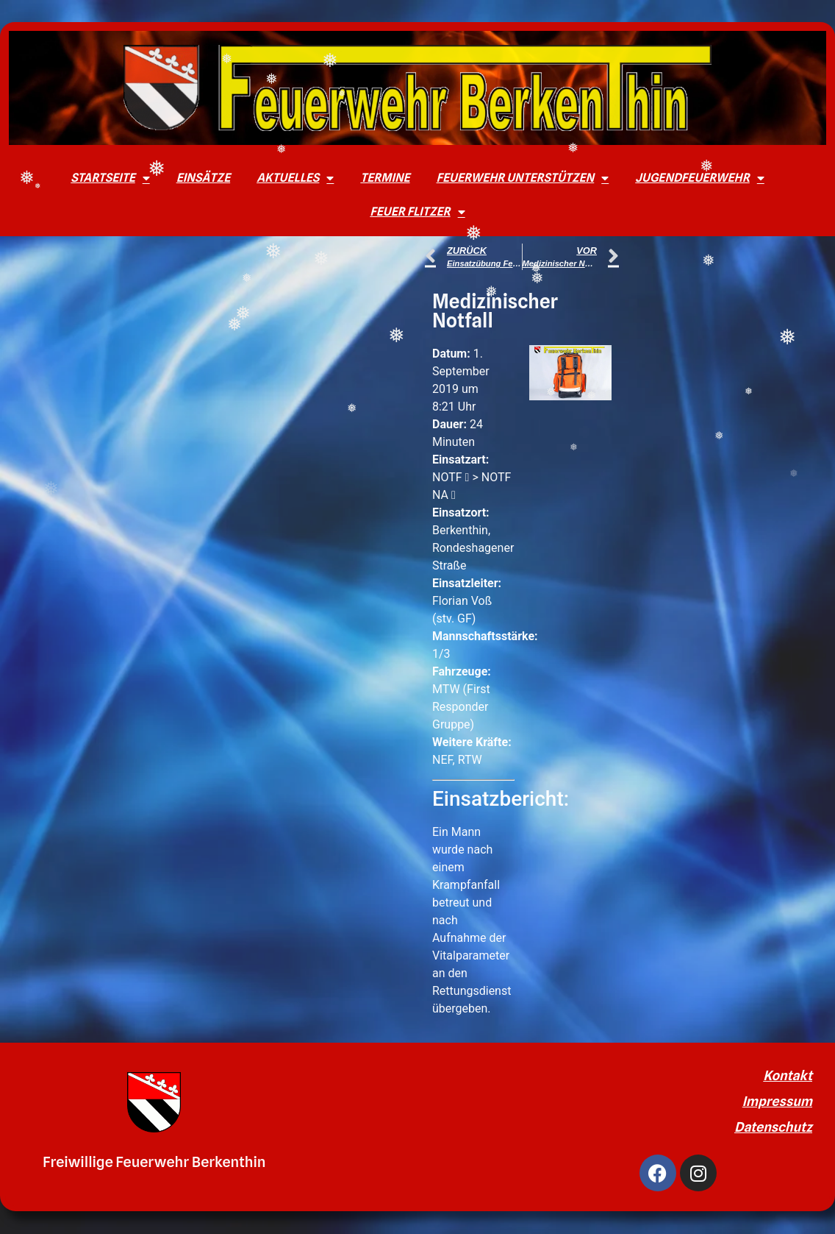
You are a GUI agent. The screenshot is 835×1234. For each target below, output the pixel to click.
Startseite (110, 178)
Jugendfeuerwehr (699, 178)
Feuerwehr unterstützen (523, 178)
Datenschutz (773, 1127)
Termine (384, 178)
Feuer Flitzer (417, 212)
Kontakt (787, 1075)
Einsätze (203, 178)
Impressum (777, 1101)
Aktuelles (295, 178)
